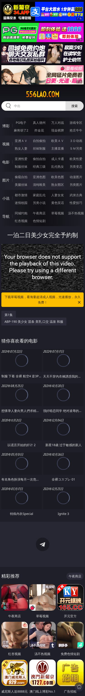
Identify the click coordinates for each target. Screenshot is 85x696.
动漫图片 (76, 177)
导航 (6, 216)
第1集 (9, 315)
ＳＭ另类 (76, 148)
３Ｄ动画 (76, 141)
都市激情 (21, 195)
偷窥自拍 (21, 177)
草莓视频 (57, 213)
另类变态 (76, 166)
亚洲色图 (39, 177)
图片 (6, 180)
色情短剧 (39, 221)
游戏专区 (76, 122)
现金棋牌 (57, 130)
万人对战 (57, 122)
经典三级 (39, 166)
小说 (6, 198)
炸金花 (39, 130)
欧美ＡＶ (57, 141)
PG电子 (21, 122)
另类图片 (76, 184)
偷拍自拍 (39, 159)
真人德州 (39, 122)
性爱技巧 (76, 203)
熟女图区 (57, 184)
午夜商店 (39, 213)
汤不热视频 (76, 213)
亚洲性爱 (21, 159)
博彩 (6, 125)
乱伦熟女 (57, 166)
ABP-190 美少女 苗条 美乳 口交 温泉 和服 (34, 321)
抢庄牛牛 (76, 130)
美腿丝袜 (21, 184)
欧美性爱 (76, 159)
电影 (6, 162)
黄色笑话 (57, 203)
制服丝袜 (21, 166)
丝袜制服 (39, 148)
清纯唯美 (39, 184)
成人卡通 (57, 159)
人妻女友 (57, 195)
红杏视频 (21, 221)
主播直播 (57, 148)
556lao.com (42, 94)
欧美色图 (57, 177)
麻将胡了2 (21, 130)
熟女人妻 (21, 148)
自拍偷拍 (39, 141)
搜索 (74, 106)
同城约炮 (21, 213)
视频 (6, 143)
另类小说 (39, 203)
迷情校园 (21, 203)
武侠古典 (76, 195)
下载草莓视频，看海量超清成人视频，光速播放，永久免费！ (43, 300)
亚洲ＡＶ (21, 141)
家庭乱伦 (39, 195)
